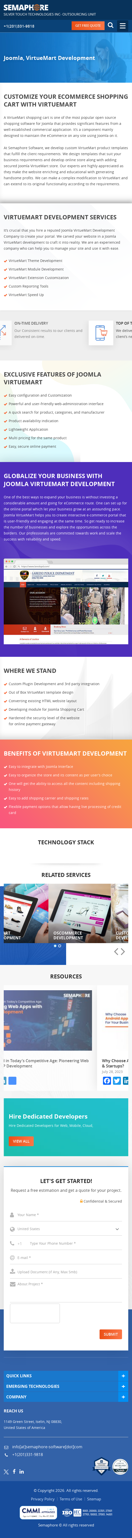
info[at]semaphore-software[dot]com (46, 1447)
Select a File (66, 1272)
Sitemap (94, 1498)
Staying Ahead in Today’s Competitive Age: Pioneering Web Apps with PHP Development (64, 1063)
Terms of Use (71, 1498)
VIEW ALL (21, 1141)
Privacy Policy (43, 1498)
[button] (55, 946)
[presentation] (116, 951)
